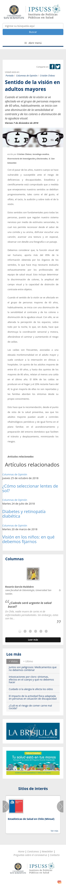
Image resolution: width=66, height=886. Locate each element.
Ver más (54, 830)
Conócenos (33, 851)
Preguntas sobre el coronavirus (30, 855)
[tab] (13, 661)
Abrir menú (33, 43)
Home (21, 851)
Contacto (55, 855)
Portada (10, 75)
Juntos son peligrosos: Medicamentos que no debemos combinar (32, 668)
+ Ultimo (28, 661)
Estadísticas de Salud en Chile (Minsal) (31, 819)
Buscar (33, 32)
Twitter (57, 66)
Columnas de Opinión (26, 75)
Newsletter (47, 851)
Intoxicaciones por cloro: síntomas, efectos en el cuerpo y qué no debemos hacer (31, 679)
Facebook (52, 66)
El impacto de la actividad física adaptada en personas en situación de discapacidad (32, 697)
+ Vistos (13, 661)
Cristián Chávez (47, 75)
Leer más (33, 639)
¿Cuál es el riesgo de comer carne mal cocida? (30, 707)
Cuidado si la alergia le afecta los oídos (31, 689)
